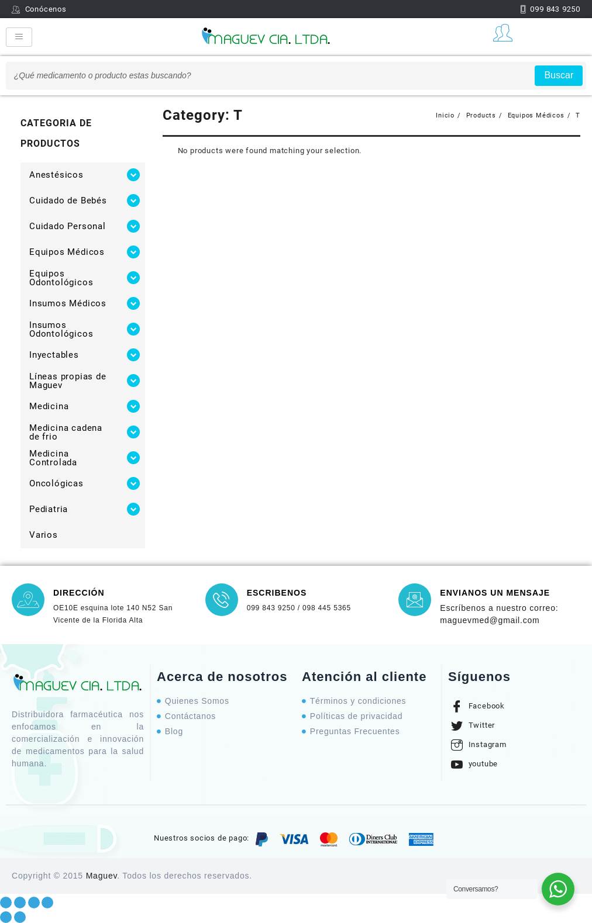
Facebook (478, 706)
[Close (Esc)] (6, 902)
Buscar (558, 75)
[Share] (20, 902)
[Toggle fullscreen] (34, 902)
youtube (474, 764)
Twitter (473, 725)
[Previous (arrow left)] (6, 917)
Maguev (102, 875)
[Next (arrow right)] (20, 917)
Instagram (479, 745)
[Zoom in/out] (47, 902)
